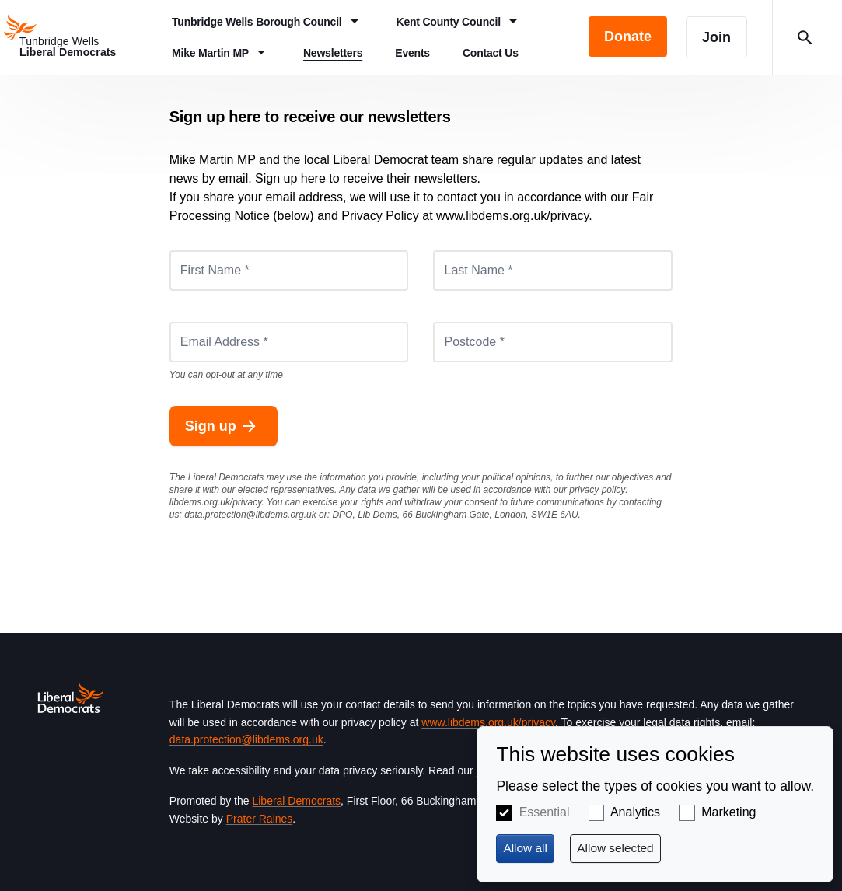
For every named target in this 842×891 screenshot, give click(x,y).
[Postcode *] (553, 342)
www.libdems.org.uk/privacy (488, 722)
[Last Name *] (553, 270)
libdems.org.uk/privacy (215, 502)
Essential (544, 812)
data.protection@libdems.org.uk (250, 514)
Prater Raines (259, 818)
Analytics (635, 812)
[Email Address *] (289, 342)
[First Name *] (289, 270)
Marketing (728, 812)
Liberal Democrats (296, 801)
